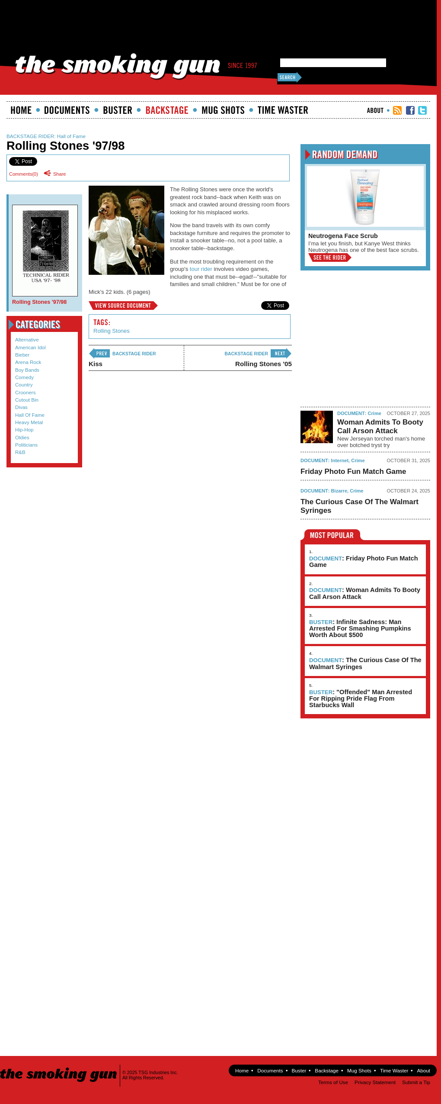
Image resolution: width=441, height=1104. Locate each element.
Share (57, 173)
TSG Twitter (422, 110)
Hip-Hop (24, 429)
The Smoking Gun (59, 1067)
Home (21, 110)
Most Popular (332, 534)
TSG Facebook (410, 110)
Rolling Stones (111, 331)
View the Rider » (330, 257)
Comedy (24, 377)
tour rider (201, 269)
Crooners (25, 392)
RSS (397, 110)
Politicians (26, 444)
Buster (117, 110)
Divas (21, 407)
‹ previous (99, 354)
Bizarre (339, 490)
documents (67, 110)
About (375, 110)
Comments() (23, 174)
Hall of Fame (71, 136)
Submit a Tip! (42, 493)
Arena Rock (28, 362)
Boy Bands (27, 370)
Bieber (22, 354)
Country (23, 384)
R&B (20, 452)
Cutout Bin (26, 399)
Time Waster (283, 110)
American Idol (30, 347)
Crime (374, 413)
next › (281, 354)
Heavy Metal (29, 422)
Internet (340, 460)
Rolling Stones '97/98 (123, 305)
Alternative (27, 339)
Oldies (22, 437)
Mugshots (223, 110)
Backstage (167, 110)
